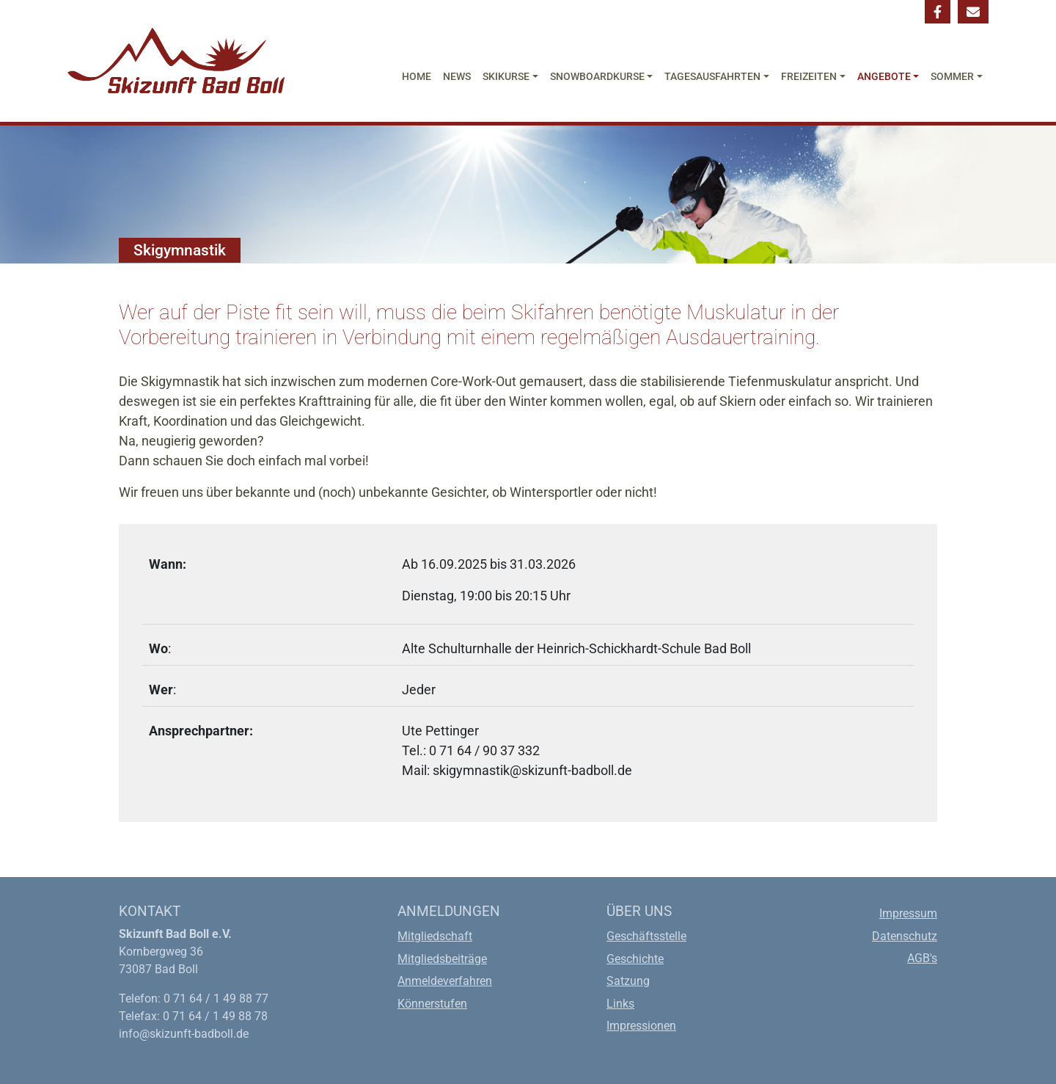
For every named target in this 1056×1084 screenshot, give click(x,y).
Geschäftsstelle (646, 936)
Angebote (884, 76)
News (457, 76)
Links (620, 1004)
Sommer (952, 76)
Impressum (908, 913)
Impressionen (641, 1026)
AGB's (922, 958)
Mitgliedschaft (434, 936)
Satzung (628, 981)
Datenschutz (904, 936)
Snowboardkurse (597, 76)
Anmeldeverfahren (444, 981)
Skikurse (506, 76)
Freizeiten (809, 76)
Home (416, 76)
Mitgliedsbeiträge (442, 959)
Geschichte (635, 959)
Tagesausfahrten (712, 76)
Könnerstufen (432, 1004)
